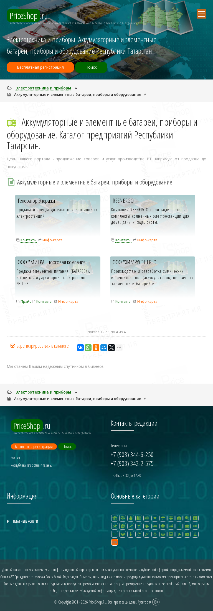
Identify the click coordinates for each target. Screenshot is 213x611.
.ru (28, 16)
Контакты (29, 239)
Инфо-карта (52, 239)
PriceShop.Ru (97, 601)
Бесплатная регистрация (41, 67)
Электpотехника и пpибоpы (44, 88)
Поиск (94, 67)
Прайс (26, 301)
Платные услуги (22, 520)
